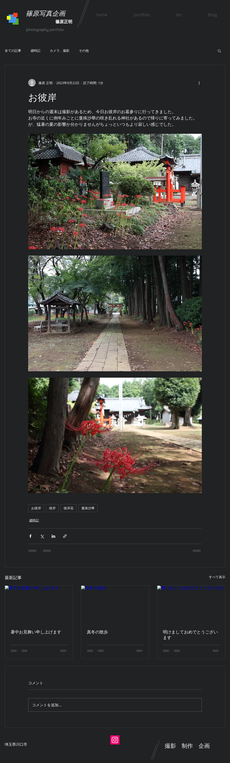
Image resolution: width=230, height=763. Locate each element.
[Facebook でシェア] (30, 536)
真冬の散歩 (97, 631)
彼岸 (52, 508)
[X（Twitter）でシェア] (42, 536)
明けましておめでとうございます (190, 634)
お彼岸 (36, 508)
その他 (84, 50)
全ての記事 (13, 50)
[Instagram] (114, 739)
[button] (141, 15)
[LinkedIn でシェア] (53, 536)
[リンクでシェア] (65, 536)
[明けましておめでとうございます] (191, 605)
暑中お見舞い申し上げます (36, 631)
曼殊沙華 (88, 508)
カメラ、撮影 (59, 50)
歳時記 (35, 50)
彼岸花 (68, 508)
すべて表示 (217, 577)
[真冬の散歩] (115, 605)
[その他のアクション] (199, 83)
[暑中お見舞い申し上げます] (39, 605)
